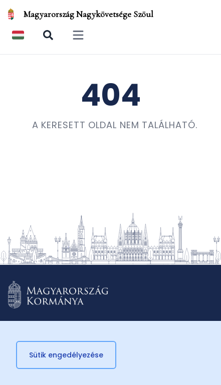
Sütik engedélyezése (66, 355)
